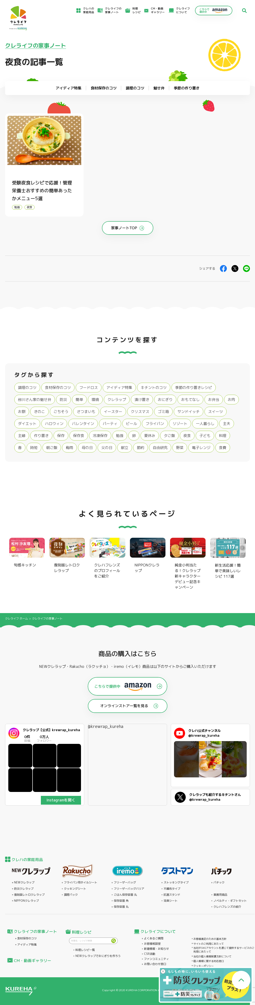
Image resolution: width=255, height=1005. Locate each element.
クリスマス (140, 411)
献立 (124, 447)
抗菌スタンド (172, 894)
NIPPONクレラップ (26, 900)
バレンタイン (83, 423)
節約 (140, 447)
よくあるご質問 (153, 938)
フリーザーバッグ (125, 882)
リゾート (180, 423)
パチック (219, 882)
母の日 (87, 447)
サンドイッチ (188, 411)
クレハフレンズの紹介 (227, 906)
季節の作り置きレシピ (193, 387)
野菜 (179, 447)
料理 (222, 435)
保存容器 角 (121, 900)
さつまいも (86, 411)
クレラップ (117, 399)
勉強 (17, 207)
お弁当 (213, 399)
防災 (63, 399)
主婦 (21, 435)
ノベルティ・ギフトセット (230, 900)
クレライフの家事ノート (35, 46)
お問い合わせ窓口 (155, 964)
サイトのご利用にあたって (208, 944)
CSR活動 (149, 954)
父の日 (106, 447)
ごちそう (61, 411)
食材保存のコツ (58, 387)
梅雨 (69, 447)
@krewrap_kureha (105, 726)
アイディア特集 (119, 387)
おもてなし (190, 399)
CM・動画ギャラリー (158, 10)
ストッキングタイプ (176, 882)
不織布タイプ (172, 888)
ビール (131, 423)
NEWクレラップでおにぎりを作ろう (98, 956)
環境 (95, 399)
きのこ (39, 411)
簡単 (79, 399)
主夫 (226, 423)
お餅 (21, 411)
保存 (61, 435)
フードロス (88, 387)
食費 (222, 447)
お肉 (231, 399)
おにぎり (165, 399)
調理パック (71, 894)
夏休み (149, 435)
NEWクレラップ (24, 882)
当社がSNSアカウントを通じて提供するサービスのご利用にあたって (223, 950)
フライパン (155, 423)
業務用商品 (220, 894)
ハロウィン (54, 423)
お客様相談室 (152, 943)
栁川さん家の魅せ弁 (34, 399)
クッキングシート (75, 888)
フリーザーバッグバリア (129, 888)
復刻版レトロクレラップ (29, 894)
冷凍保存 (100, 435)
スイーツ (215, 411)
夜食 (29, 207)
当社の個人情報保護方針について (212, 956)
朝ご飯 (51, 447)
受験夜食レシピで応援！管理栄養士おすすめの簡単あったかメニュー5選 (42, 190)
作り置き (41, 435)
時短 (34, 447)
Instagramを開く (60, 800)
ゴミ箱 (163, 411)
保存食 (78, 435)
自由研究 (160, 447)
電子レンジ (201, 447)
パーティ (110, 423)
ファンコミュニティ (156, 959)
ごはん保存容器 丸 (125, 894)
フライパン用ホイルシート (80, 882)
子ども (204, 435)
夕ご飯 (169, 435)
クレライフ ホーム (16, 618)
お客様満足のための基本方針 (209, 939)
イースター (113, 411)
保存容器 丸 (121, 906)
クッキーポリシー (203, 966)
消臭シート (170, 900)
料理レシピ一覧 (85, 950)
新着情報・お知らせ (156, 948)
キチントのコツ (154, 387)
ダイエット (27, 423)
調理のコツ (27, 387)
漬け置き (142, 399)
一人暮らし (205, 423)
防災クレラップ (23, 888)
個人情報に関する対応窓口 (208, 961)
